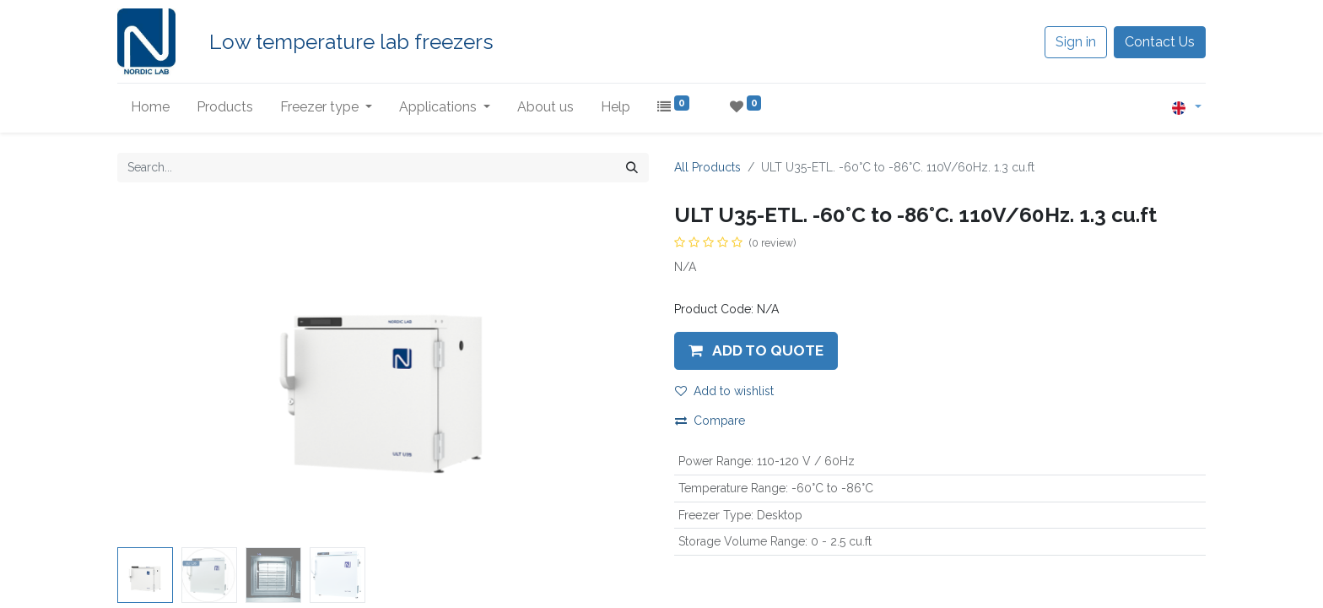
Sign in (1076, 42)
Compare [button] (710, 420)
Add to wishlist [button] (724, 391)
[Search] (632, 167)
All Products (707, 167)
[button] (756, 350)
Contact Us (1160, 42)
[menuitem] (150, 107)
